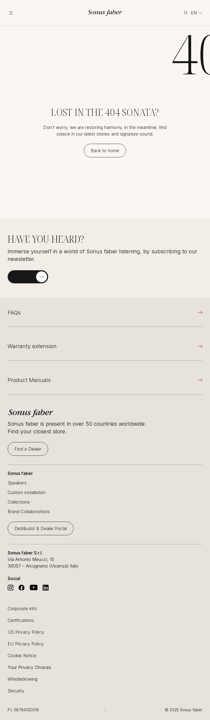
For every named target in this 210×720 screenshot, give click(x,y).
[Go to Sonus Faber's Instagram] (10, 587)
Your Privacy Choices (29, 667)
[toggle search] (186, 12)
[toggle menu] (18, 12)
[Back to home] (105, 150)
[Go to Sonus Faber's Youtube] (34, 587)
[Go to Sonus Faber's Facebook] (21, 587)
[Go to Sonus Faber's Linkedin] (45, 587)
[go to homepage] (105, 13)
